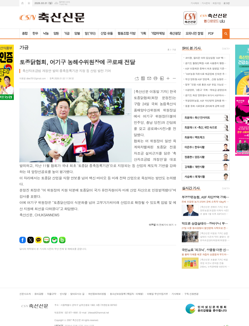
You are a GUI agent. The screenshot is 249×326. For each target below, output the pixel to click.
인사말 (63, 294)
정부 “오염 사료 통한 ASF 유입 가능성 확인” (206, 84)
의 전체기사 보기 (161, 224)
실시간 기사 (191, 187)
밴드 (62, 240)
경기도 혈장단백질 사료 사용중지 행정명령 (206, 63)
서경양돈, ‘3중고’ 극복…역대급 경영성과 (205, 90)
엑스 (30, 240)
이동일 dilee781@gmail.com (32, 78)
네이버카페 (54, 240)
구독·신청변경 (191, 294)
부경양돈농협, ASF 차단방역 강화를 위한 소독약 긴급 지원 (206, 100)
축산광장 (175, 33)
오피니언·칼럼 (194, 33)
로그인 (226, 3)
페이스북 (22, 240)
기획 (143, 33)
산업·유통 (107, 33)
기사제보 (195, 3)
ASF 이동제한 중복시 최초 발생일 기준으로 (206, 68)
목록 (143, 78)
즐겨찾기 (29, 3)
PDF (211, 33)
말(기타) (90, 33)
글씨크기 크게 (168, 78)
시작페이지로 (22, 3)
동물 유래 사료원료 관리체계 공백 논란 (204, 106)
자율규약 (51, 294)
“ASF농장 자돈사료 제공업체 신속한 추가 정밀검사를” (206, 74)
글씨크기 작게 (174, 78)
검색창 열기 (226, 34)
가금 (66, 33)
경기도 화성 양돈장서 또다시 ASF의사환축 (206, 95)
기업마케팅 (158, 33)
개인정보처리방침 (97, 294)
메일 (149, 78)
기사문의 (206, 3)
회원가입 (216, 3)
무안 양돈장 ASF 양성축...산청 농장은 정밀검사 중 (206, 79)
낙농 (46, 33)
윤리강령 (38, 294)
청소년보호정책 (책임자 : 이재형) (126, 294)
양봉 (77, 33)
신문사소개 (25, 294)
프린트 (155, 78)
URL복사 (137, 78)
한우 (35, 33)
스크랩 (162, 78)
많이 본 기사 (191, 48)
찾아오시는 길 (77, 294)
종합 (24, 33)
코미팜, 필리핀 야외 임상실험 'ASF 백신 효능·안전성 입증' (206, 58)
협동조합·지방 (126, 33)
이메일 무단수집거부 (157, 294)
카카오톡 (38, 240)
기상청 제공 (63, 4)
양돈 (56, 33)
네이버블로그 (46, 240)
